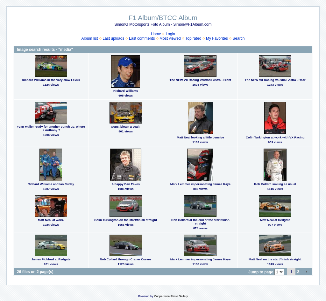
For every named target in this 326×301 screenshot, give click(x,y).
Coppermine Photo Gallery (171, 296)
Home (156, 34)
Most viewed (170, 38)
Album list (90, 38)
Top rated (193, 38)
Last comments (142, 38)
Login (170, 34)
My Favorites (217, 38)
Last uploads (113, 38)
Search (238, 38)
